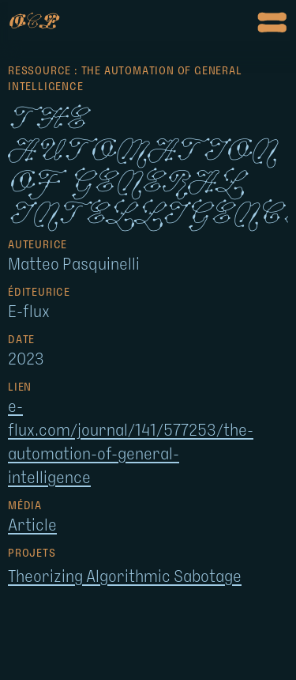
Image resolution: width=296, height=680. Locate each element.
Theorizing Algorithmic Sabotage (125, 577)
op (32, 22)
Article (32, 526)
